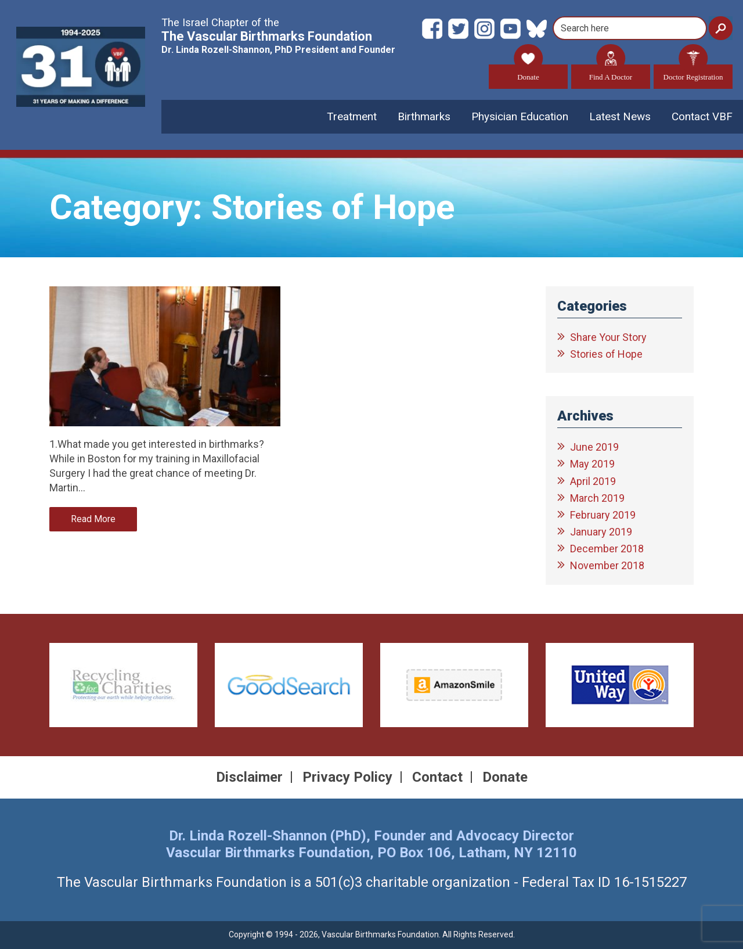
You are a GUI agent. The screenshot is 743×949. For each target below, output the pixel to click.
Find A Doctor (610, 72)
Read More (93, 518)
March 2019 (597, 498)
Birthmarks (424, 116)
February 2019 (603, 515)
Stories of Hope (606, 354)
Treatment (352, 116)
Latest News (620, 116)
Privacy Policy (347, 777)
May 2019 (592, 464)
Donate (528, 72)
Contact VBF (702, 116)
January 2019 (601, 532)
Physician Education (519, 116)
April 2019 (593, 481)
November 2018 (607, 566)
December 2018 (607, 548)
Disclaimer (249, 777)
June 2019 (594, 447)
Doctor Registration (693, 72)
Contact (437, 777)
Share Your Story (608, 337)
